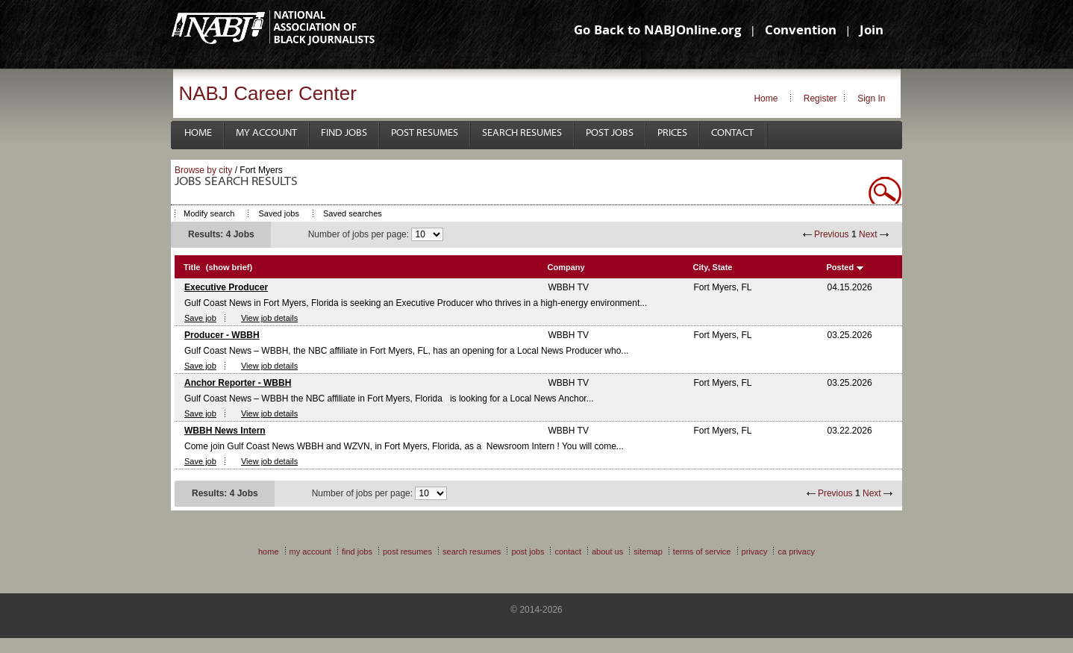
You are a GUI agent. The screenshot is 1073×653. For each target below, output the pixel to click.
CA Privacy (796, 551)
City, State (713, 267)
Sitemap (648, 551)
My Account (266, 133)
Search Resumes (522, 133)
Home (766, 98)
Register (820, 98)
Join (871, 32)
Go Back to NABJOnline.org (657, 32)
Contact (732, 133)
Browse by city (203, 170)
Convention (800, 32)
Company (566, 267)
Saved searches (352, 213)
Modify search (209, 213)
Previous (831, 234)
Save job (200, 317)
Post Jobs (610, 133)
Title (192, 267)
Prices (672, 133)
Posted (840, 267)
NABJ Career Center (268, 93)
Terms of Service (702, 551)
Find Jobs (344, 133)
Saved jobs (278, 213)
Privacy (755, 551)
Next (868, 234)
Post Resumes (424, 133)
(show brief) (229, 267)
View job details (269, 317)
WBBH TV (568, 287)
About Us (607, 551)
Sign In (871, 98)
